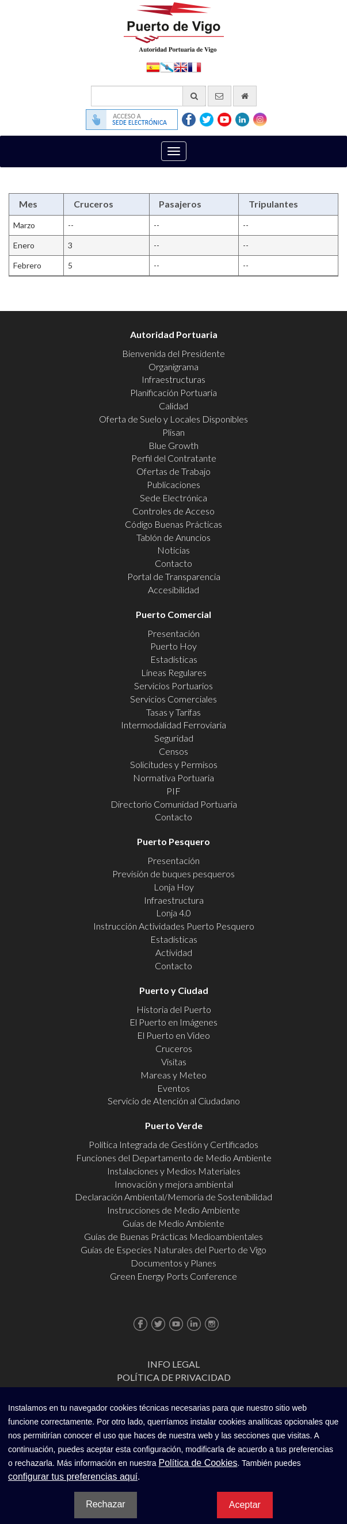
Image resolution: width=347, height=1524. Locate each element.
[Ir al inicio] (245, 96)
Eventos (173, 1087)
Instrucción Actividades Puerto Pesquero (173, 925)
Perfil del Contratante (173, 457)
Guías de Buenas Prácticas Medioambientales (173, 1236)
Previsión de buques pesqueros (173, 873)
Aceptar (245, 1505)
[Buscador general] (148, 96)
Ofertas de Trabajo (173, 471)
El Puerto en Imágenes (173, 1021)
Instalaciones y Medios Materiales (174, 1170)
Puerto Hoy (173, 645)
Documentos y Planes (173, 1262)
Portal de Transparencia (173, 576)
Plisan (173, 432)
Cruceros (173, 1048)
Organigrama (173, 366)
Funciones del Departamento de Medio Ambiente (174, 1157)
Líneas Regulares (174, 672)
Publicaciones (173, 484)
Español (153, 66)
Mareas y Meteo (173, 1074)
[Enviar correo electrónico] (219, 96)
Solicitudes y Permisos (174, 764)
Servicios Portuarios (173, 685)
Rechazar (105, 1504)
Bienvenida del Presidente (173, 353)
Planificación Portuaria (173, 392)
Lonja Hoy (174, 886)
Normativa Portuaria (173, 777)
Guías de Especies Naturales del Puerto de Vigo (173, 1249)
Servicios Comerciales (173, 698)
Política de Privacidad (174, 1377)
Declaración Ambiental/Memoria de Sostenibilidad (173, 1196)
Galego (167, 66)
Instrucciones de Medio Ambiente (173, 1209)
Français (194, 66)
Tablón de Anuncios (173, 537)
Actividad (173, 952)
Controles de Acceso (173, 510)
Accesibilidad (173, 589)
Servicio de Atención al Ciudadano (174, 1100)
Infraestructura (174, 900)
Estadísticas (173, 659)
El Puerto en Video (173, 1035)
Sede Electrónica (173, 497)
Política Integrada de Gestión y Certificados (173, 1144)
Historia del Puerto (173, 1009)
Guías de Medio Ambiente (173, 1223)
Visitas (173, 1061)
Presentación (173, 633)
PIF (173, 790)
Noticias (173, 549)
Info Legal (173, 1363)
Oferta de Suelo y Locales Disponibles (173, 418)
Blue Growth (173, 445)
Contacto (173, 563)
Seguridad (173, 737)
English (181, 66)
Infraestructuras (173, 379)
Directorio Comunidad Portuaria (173, 804)
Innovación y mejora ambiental (174, 1183)
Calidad (173, 405)
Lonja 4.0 (173, 912)
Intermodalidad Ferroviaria (173, 724)
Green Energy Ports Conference (173, 1275)
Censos (173, 751)
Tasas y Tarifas (173, 712)
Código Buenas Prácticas (173, 524)
